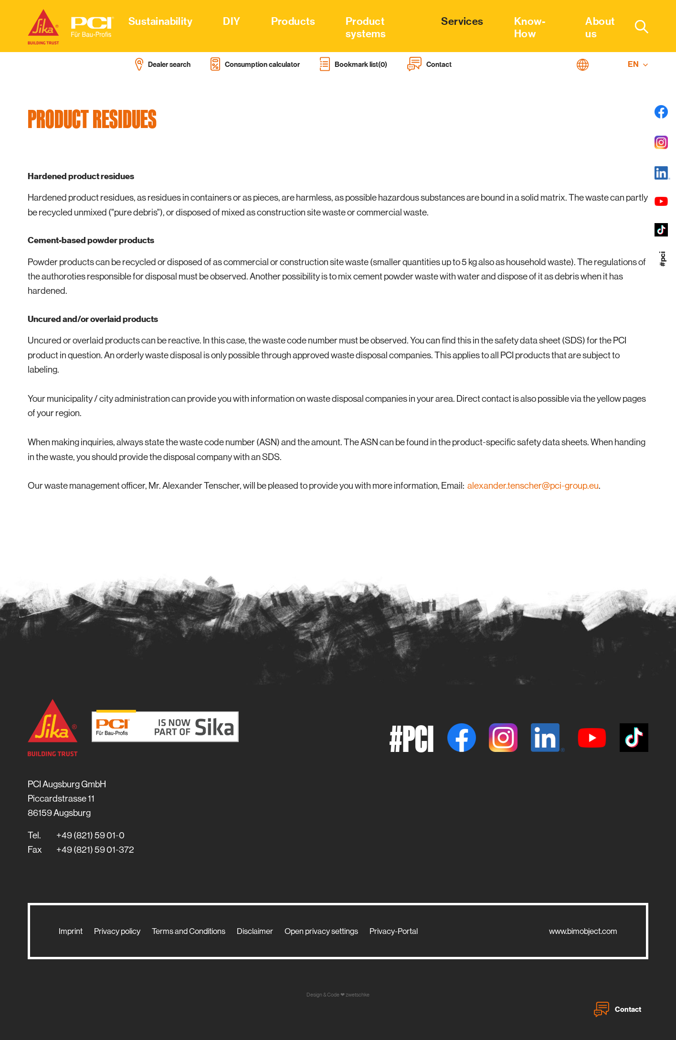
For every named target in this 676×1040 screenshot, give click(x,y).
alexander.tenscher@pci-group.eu (533, 486)
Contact (617, 1009)
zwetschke (358, 995)
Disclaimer (255, 931)
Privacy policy (117, 931)
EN (638, 64)
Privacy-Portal (394, 931)
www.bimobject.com (583, 931)
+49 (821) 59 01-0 (90, 835)
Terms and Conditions (188, 931)
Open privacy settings (321, 931)
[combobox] (635, 26)
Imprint (71, 931)
